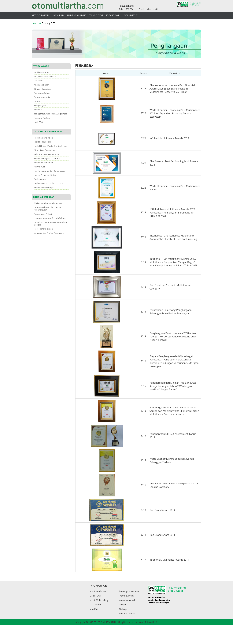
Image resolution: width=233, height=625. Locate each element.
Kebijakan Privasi (127, 613)
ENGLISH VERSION (131, 15)
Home (35, 23)
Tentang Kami (113, 15)
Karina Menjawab (127, 600)
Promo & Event (96, 15)
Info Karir (94, 609)
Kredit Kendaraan (41, 15)
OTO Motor (95, 604)
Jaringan (122, 604)
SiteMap (123, 609)
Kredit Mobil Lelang (76, 15)
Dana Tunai (58, 15)
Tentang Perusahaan (129, 591)
